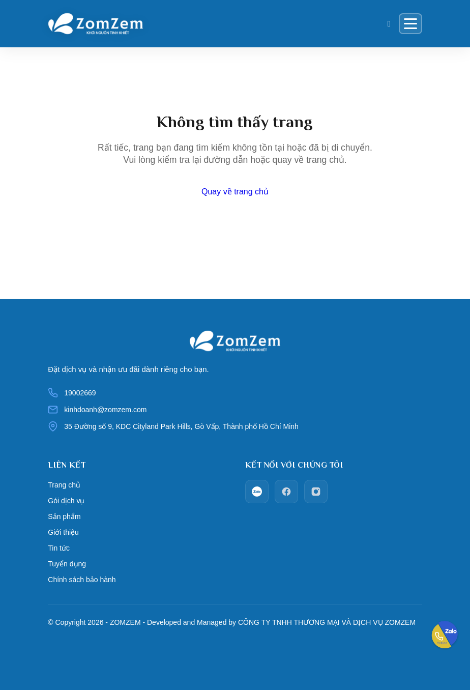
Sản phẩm (64, 516)
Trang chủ (64, 485)
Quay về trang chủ (235, 191)
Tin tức (59, 548)
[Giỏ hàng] (389, 23)
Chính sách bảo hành (81, 580)
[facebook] (286, 491)
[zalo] (257, 491)
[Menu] (410, 23)
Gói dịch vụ (66, 501)
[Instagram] (316, 491)
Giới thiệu (63, 532)
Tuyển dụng (67, 564)
